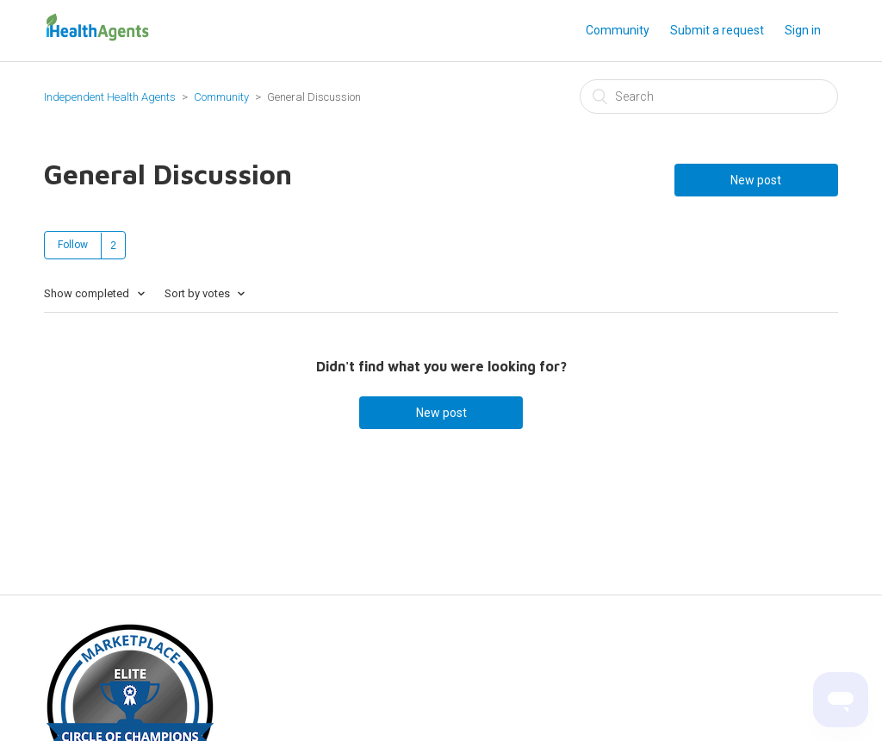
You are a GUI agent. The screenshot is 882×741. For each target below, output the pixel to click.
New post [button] (755, 180)
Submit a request (717, 30)
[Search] (709, 96)
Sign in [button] (803, 30)
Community (617, 30)
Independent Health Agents (110, 96)
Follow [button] (73, 245)
